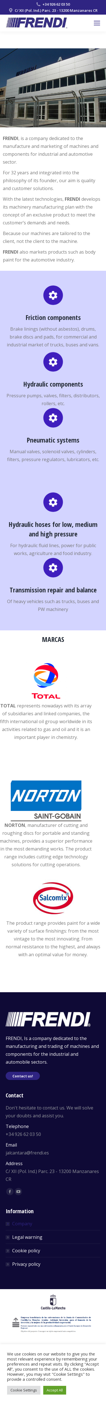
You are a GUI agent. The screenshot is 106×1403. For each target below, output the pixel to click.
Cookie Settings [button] (23, 1390)
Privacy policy (26, 1264)
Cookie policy (26, 1251)
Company (22, 1224)
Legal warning (27, 1237)
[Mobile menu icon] (97, 23)
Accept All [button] (55, 1390)
